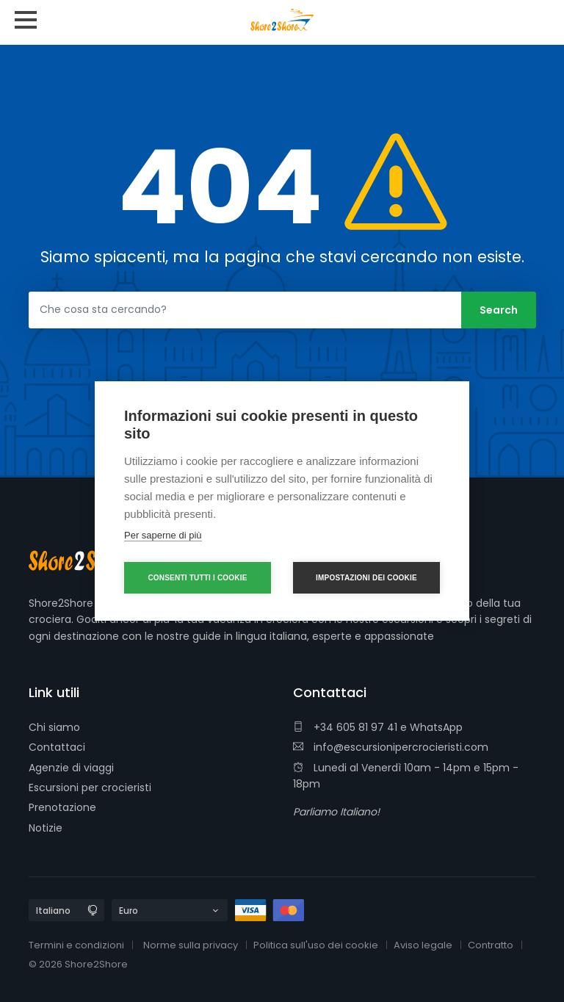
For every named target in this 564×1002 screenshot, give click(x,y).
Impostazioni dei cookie (366, 578)
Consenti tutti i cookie (197, 578)
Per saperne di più (163, 535)
